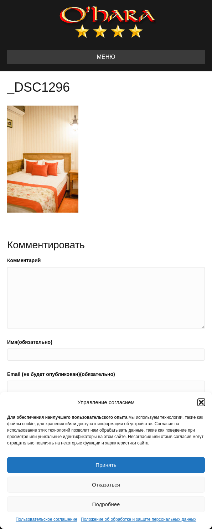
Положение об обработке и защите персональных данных (138, 519)
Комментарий (24, 260)
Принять (106, 465)
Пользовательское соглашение (46, 519)
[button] (201, 402)
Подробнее (106, 504)
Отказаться (106, 485)
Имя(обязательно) (29, 342)
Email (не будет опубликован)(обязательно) (61, 374)
